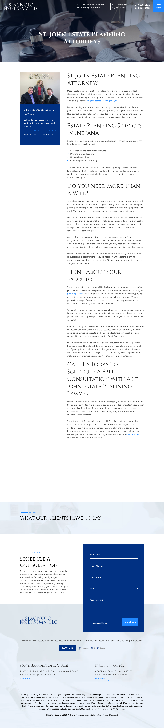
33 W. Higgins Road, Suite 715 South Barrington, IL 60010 (90, 6)
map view (25, 678)
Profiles (32, 640)
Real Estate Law (106, 640)
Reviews (120, 640)
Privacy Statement (110, 715)
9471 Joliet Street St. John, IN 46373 (120, 6)
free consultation (134, 434)
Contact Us (136, 640)
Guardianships (90, 640)
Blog (127, 640)
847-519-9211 (47, 674)
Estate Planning (45, 640)
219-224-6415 (142, 8)
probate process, (75, 293)
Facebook (84, 648)
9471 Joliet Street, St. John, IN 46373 (114, 671)
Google (102, 648)
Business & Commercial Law (67, 640)
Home (25, 640)
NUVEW (49, 715)
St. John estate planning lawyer (102, 100)
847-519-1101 (142, 4)
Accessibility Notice (93, 715)
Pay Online (67, 648)
